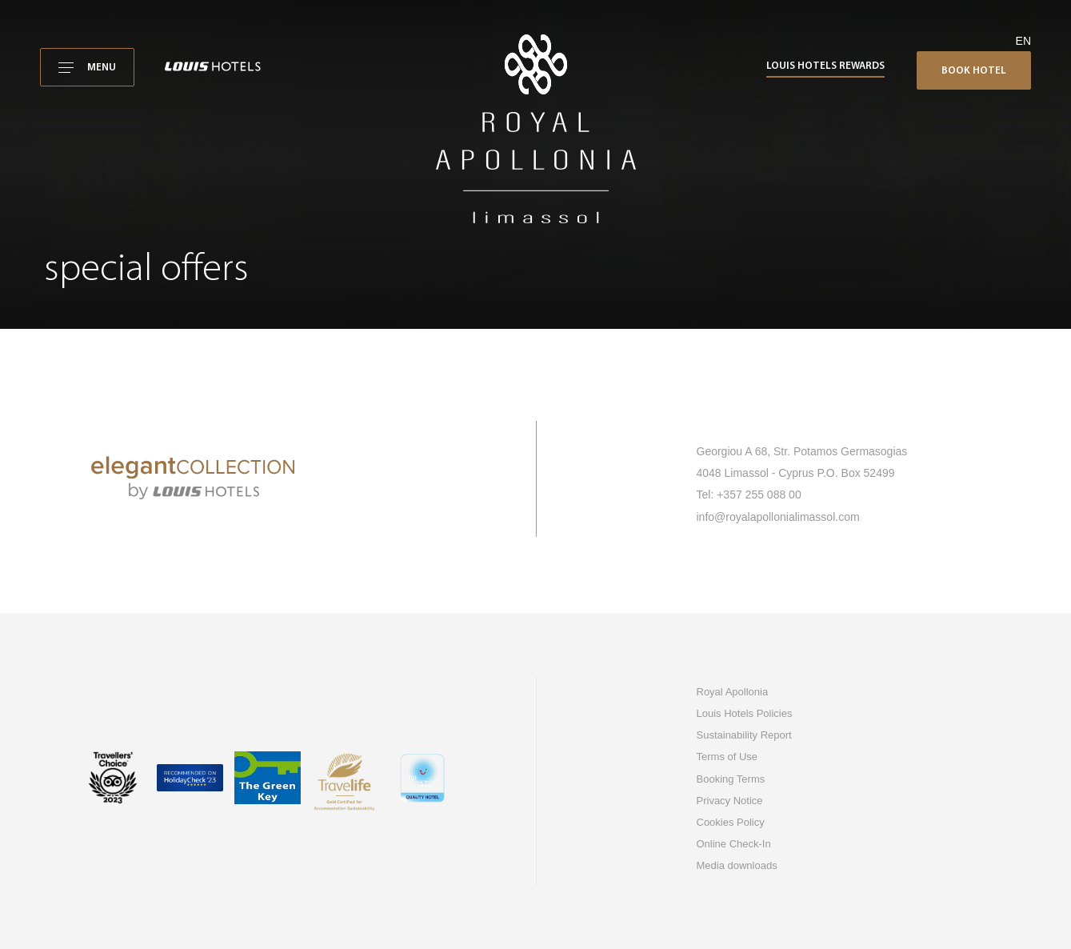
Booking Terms (731, 779)
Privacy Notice (730, 801)
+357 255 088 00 (759, 494)
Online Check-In (734, 844)
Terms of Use (727, 757)
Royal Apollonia (733, 692)
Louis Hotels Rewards (825, 66)
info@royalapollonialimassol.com (778, 517)
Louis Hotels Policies (745, 713)
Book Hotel (973, 71)
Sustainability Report (744, 735)
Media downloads (737, 865)
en (1023, 40)
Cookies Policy (731, 822)
